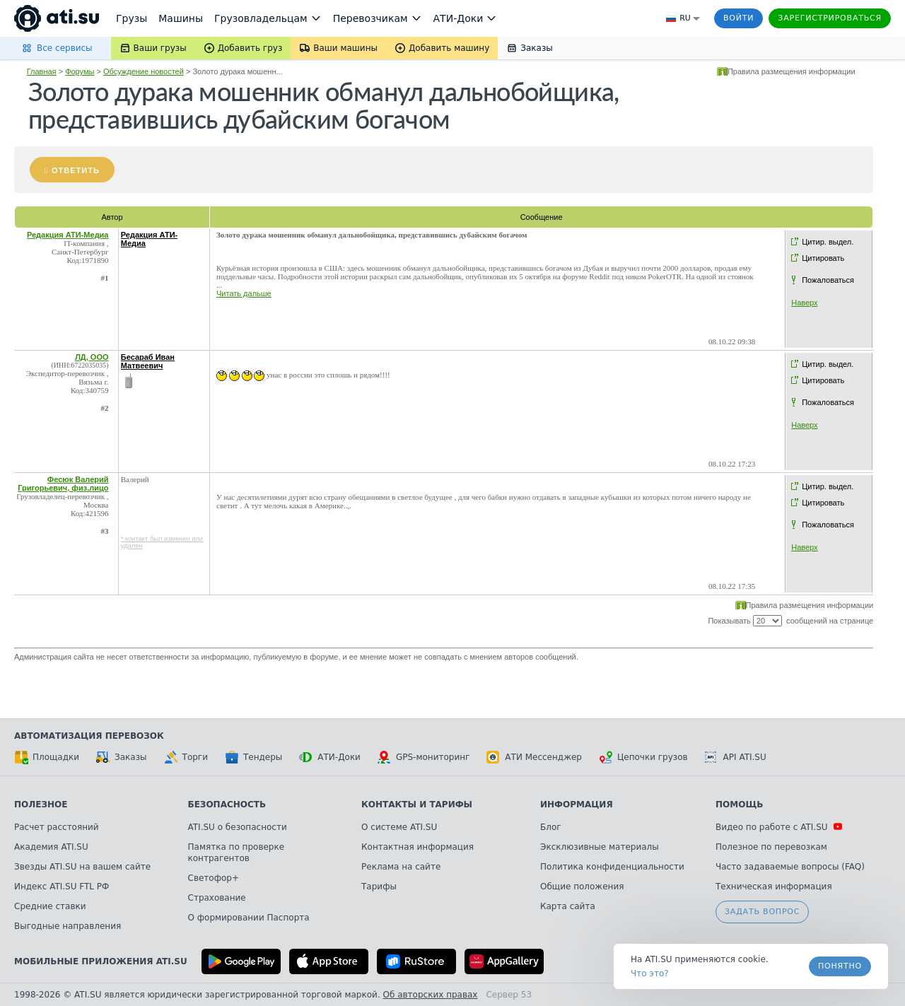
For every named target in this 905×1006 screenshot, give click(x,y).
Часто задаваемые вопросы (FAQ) (790, 867)
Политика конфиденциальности (612, 867)
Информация (576, 804)
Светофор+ (213, 878)
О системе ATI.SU (399, 827)
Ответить (76, 170)
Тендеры (253, 757)
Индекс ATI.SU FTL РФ (61, 886)
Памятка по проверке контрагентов (236, 852)
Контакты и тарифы (416, 804)
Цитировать (823, 258)
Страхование (217, 898)
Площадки (46, 757)
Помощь (739, 804)
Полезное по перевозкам (771, 847)
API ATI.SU (735, 757)
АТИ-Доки (330, 757)
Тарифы (379, 886)
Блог (550, 827)
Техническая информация (774, 886)
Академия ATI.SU (51, 847)
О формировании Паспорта (249, 918)
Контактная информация (417, 847)
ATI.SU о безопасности (237, 827)
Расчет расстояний (56, 827)
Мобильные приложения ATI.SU (100, 961)
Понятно (840, 966)
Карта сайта (567, 906)
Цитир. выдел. (827, 242)
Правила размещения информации (792, 71)
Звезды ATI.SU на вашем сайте (82, 867)
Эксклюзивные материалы (599, 847)
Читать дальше (244, 293)
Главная (42, 71)
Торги (186, 757)
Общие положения (582, 886)
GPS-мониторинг (423, 757)
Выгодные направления (67, 926)
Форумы (79, 71)
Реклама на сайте (400, 867)
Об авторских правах (430, 995)
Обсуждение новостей (143, 71)
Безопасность (227, 804)
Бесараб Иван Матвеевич (148, 361)
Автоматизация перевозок (89, 736)
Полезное (40, 804)
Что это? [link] (650, 973)
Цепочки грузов (643, 757)
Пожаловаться (828, 280)
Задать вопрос (762, 911)
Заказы (121, 757)
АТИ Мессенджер (534, 757)
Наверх (804, 302)
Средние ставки (50, 906)
